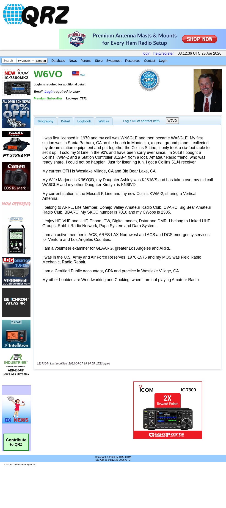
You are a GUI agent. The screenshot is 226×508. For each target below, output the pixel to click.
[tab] (45, 121)
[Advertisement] (76, 410)
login (146, 53)
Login (163, 60)
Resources (133, 60)
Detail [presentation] (65, 121)
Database (58, 60)
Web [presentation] (104, 121)
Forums (85, 60)
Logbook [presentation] (84, 121)
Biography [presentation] (46, 121)
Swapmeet (113, 60)
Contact (149, 60)
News (73, 60)
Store (98, 60)
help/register (163, 53)
